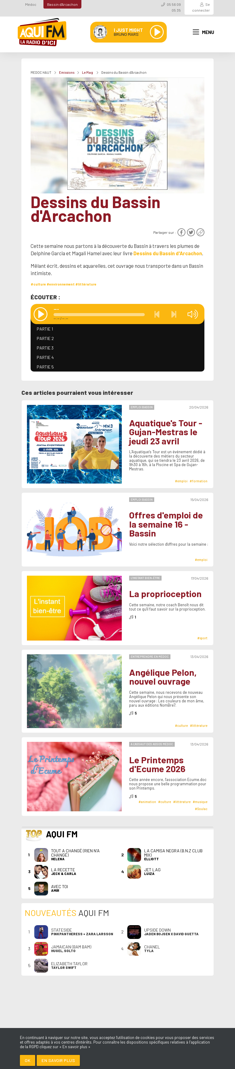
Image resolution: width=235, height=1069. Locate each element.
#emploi (181, 481)
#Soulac (201, 809)
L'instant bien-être (145, 578)
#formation (198, 481)
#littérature (85, 284)
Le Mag (88, 72)
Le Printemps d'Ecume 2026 (157, 764)
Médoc (30, 4)
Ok (27, 1060)
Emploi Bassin (142, 407)
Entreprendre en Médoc (150, 656)
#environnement (61, 284)
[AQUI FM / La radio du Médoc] (42, 32)
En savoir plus (58, 1060)
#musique (200, 802)
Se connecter (201, 7)
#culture (38, 284)
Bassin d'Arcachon (62, 4)
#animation (147, 802)
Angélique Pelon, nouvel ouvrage (163, 677)
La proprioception (165, 593)
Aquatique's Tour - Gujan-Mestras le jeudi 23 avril (165, 431)
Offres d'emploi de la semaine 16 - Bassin (166, 523)
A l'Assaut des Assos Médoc (152, 744)
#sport (202, 638)
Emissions (66, 72)
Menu (203, 32)
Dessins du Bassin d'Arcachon (167, 253)
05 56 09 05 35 (174, 7)
